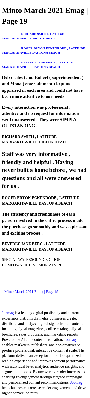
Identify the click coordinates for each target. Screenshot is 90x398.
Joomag (8, 313)
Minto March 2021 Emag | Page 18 (31, 292)
